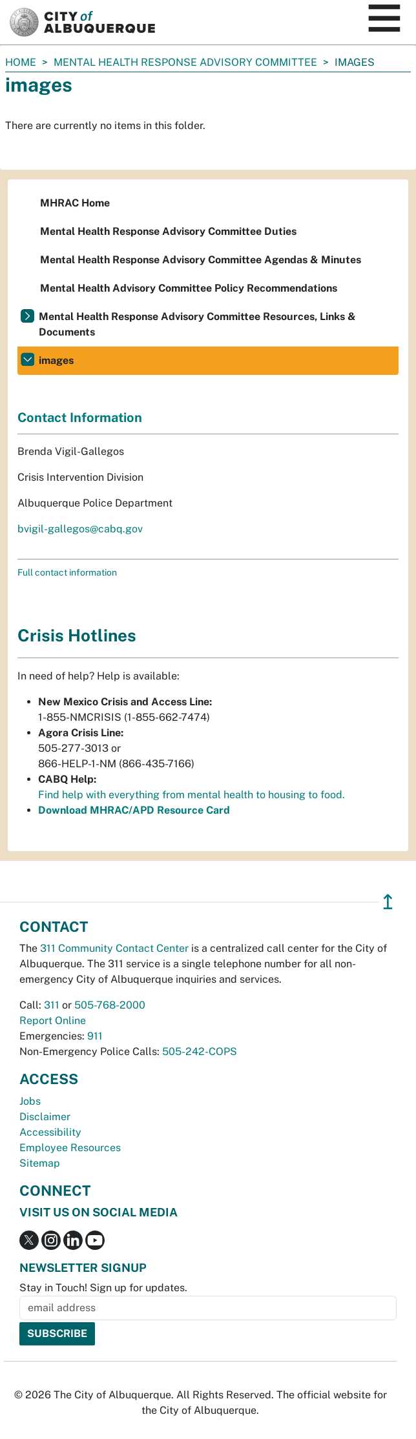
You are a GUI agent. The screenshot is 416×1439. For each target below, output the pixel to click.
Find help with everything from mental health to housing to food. (191, 795)
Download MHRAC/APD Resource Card (134, 810)
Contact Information (79, 417)
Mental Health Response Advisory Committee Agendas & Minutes (200, 260)
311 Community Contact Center (114, 948)
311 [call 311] (51, 1005)
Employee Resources (70, 1148)
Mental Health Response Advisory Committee (185, 62)
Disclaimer (44, 1117)
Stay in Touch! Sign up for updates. (103, 1288)
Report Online (52, 1020)
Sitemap (39, 1163)
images (56, 360)
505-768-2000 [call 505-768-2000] (109, 1005)
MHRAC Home (75, 203)
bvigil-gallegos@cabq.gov (80, 529)
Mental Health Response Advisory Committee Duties (168, 231)
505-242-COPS (199, 1051)
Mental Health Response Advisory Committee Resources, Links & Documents (197, 324)
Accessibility (50, 1132)
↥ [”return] (388, 902)
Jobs (30, 1101)
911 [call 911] (95, 1036)
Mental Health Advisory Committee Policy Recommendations (188, 288)
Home (20, 62)
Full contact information (67, 572)
